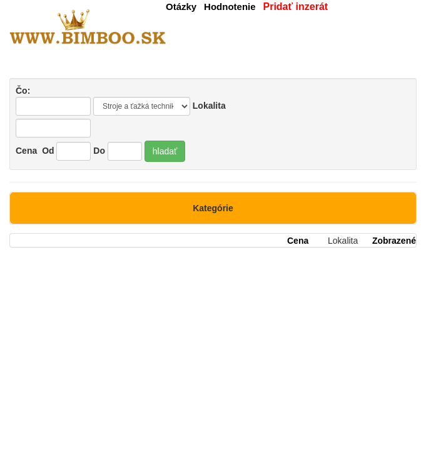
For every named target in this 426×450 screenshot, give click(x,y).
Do (99, 151)
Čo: (53, 101)
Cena (26, 151)
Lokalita (209, 106)
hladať (165, 151)
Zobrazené (394, 241)
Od (48, 151)
